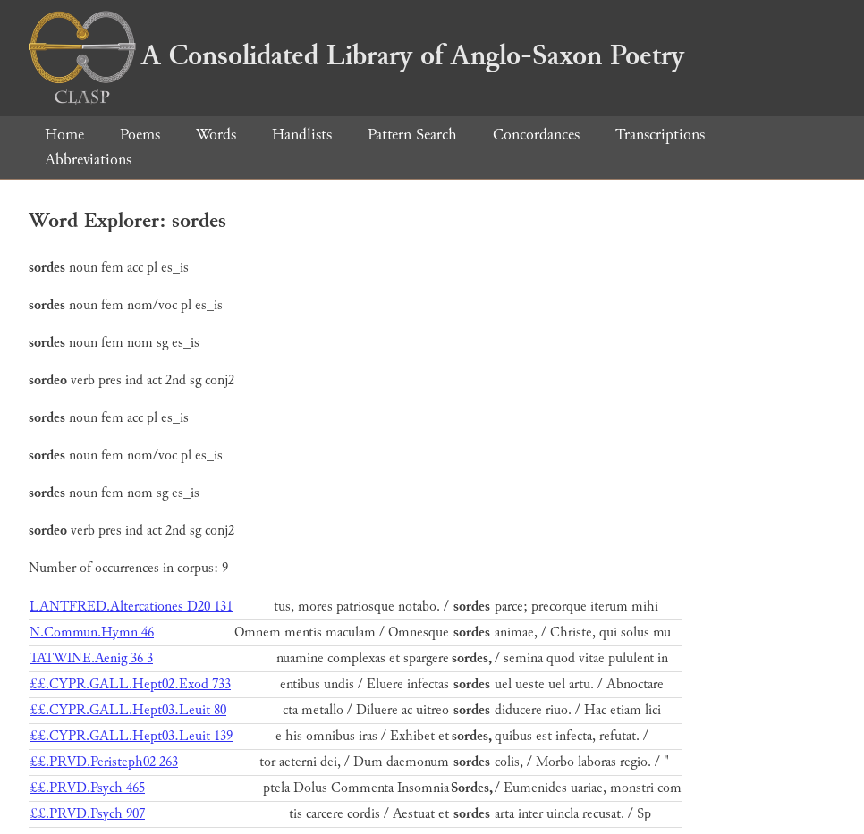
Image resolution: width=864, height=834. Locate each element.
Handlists (302, 134)
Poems (140, 134)
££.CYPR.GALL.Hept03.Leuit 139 (131, 736)
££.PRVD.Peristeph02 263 (104, 762)
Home (64, 134)
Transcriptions (660, 134)
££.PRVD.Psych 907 (87, 814)
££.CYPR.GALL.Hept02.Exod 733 (130, 684)
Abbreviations (88, 159)
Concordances (536, 134)
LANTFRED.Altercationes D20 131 (131, 606)
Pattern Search (412, 134)
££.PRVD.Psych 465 (87, 788)
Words (216, 134)
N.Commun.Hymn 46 (92, 632)
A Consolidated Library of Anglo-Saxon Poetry (356, 55)
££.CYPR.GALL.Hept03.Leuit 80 (128, 710)
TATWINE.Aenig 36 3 (91, 658)
